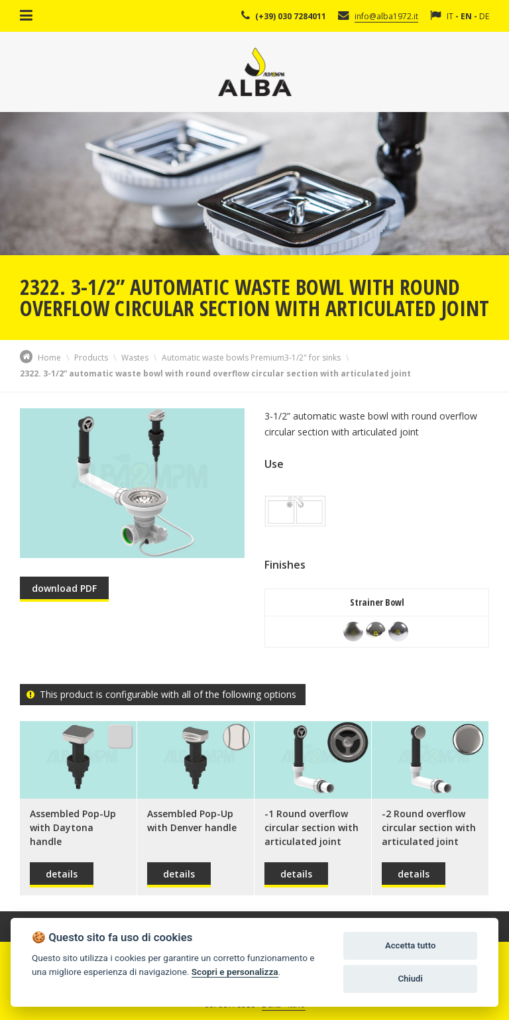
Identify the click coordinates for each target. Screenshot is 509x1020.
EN (466, 16)
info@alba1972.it (386, 16)
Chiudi (410, 979)
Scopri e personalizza (235, 971)
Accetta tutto (410, 945)
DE (484, 16)
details (62, 874)
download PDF (64, 588)
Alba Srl (255, 72)
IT (450, 16)
